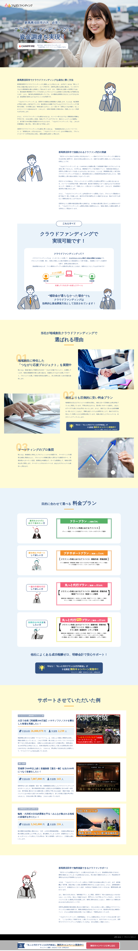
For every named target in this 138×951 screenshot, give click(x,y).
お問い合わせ (116, 937)
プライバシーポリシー (129, 937)
